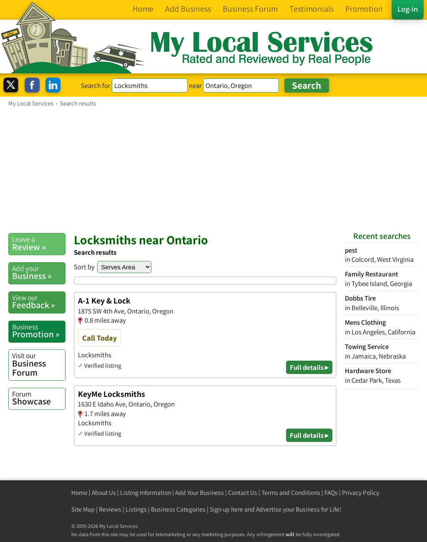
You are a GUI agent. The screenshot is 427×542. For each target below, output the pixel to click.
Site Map (83, 509)
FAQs (331, 493)
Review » (38, 243)
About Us (104, 493)
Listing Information (145, 493)
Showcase (38, 398)
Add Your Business (199, 493)
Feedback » (38, 302)
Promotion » (38, 331)
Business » (38, 272)
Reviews (110, 509)
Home (79, 493)
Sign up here (226, 509)
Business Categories (178, 509)
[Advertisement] (213, 169)
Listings (136, 509)
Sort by (84, 266)
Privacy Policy (360, 493)
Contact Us (242, 493)
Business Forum (38, 364)
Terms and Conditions (290, 493)
